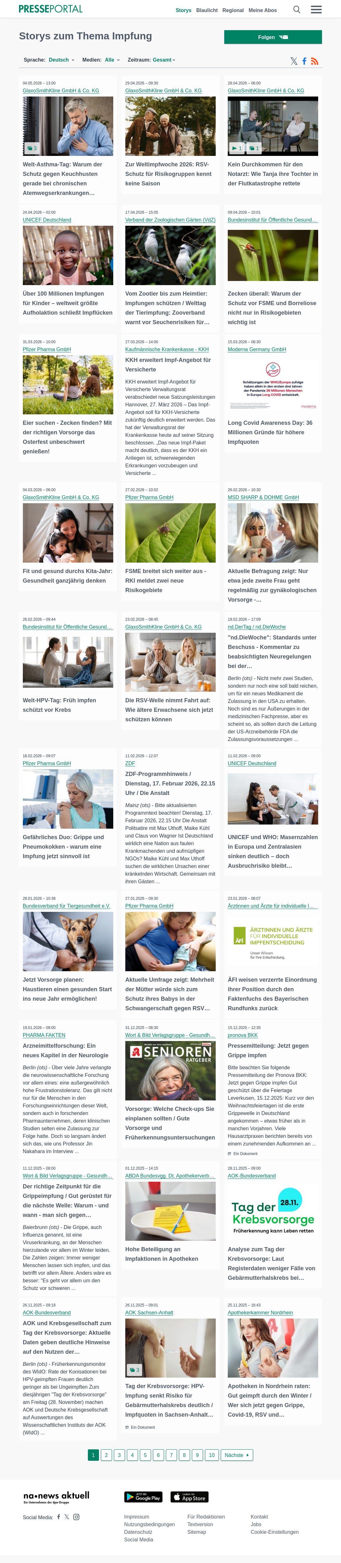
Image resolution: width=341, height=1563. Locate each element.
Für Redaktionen (206, 1524)
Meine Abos (263, 10)
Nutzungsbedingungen (149, 1532)
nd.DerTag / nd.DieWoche (258, 626)
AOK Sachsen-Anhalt (150, 1320)
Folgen (273, 38)
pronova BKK (244, 1034)
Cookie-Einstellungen (274, 1540)
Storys (184, 10)
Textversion (200, 1532)
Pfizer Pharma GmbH (48, 349)
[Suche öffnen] (297, 9)
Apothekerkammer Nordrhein (261, 1320)
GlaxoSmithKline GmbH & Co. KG (62, 92)
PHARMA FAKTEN (45, 1034)
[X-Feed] (294, 63)
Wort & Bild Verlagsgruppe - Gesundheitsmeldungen (185, 1034)
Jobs (256, 1532)
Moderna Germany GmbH (258, 349)
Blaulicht (207, 10)
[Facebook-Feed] (304, 63)
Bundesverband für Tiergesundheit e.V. (67, 906)
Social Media (138, 1547)
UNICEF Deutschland (48, 220)
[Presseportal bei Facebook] (56, 1525)
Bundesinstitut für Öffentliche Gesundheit (275, 220)
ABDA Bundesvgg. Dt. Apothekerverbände (173, 1183)
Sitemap (196, 1540)
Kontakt (259, 1524)
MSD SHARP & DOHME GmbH (264, 497)
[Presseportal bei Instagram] (74, 1524)
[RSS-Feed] (315, 63)
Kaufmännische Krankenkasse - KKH (168, 349)
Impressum (136, 1524)
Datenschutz (138, 1540)
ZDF (131, 763)
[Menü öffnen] (316, 9)
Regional (233, 10)
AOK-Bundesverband (253, 1183)
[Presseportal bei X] (64, 1525)
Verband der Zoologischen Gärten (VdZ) (171, 220)
